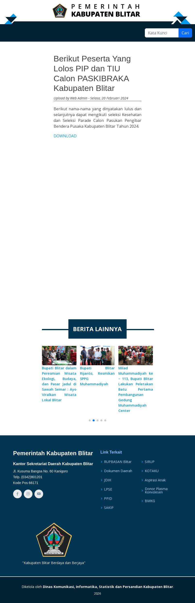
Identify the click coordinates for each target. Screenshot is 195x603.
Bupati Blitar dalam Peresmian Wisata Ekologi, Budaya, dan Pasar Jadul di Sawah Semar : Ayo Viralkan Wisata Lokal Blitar (59, 384)
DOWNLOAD (65, 136)
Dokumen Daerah (118, 471)
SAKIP (109, 507)
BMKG (150, 501)
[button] (90, 420)
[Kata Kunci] (162, 32)
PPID (108, 498)
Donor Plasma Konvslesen (156, 490)
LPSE (108, 489)
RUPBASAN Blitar (117, 461)
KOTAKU (152, 471)
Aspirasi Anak (155, 480)
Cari (185, 33)
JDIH (107, 480)
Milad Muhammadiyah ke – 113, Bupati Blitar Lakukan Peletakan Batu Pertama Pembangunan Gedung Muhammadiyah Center (135, 389)
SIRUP (149, 461)
